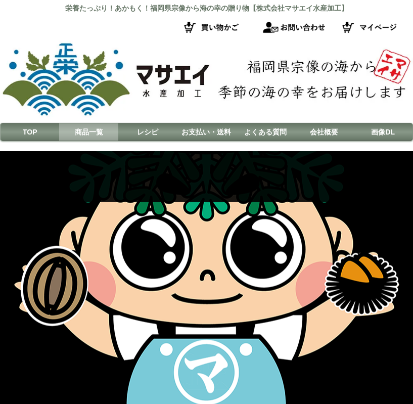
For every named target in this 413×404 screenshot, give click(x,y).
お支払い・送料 (206, 132)
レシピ (147, 132)
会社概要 (324, 132)
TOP (30, 132)
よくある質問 (265, 132)
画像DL (383, 132)
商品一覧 (89, 132)
